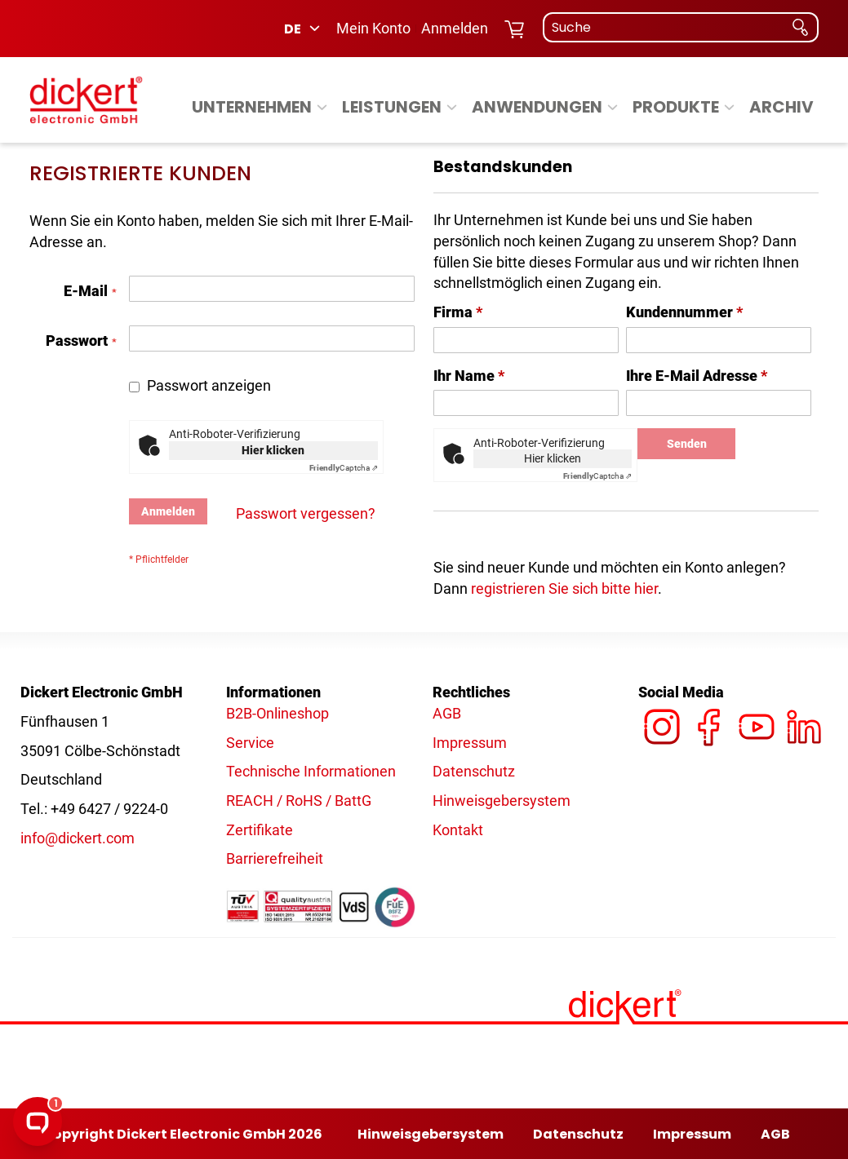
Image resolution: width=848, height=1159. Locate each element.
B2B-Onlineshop (277, 713)
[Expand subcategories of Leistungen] (452, 108)
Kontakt (458, 829)
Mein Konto (373, 28)
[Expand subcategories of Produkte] (729, 108)
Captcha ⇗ (343, 467)
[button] (303, 28)
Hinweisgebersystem (502, 800)
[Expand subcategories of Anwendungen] (612, 108)
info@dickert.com (77, 838)
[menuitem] (262, 106)
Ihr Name (468, 375)
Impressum (470, 742)
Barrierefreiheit (274, 858)
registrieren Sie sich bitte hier (564, 588)
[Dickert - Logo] (86, 100)
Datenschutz (474, 771)
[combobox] (681, 27)
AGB (447, 713)
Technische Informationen (311, 771)
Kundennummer (684, 312)
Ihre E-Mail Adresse (696, 375)
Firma (457, 312)
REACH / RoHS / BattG (298, 800)
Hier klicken (273, 450)
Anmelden (454, 28)
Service (250, 742)
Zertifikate (259, 829)
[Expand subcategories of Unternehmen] (322, 108)
